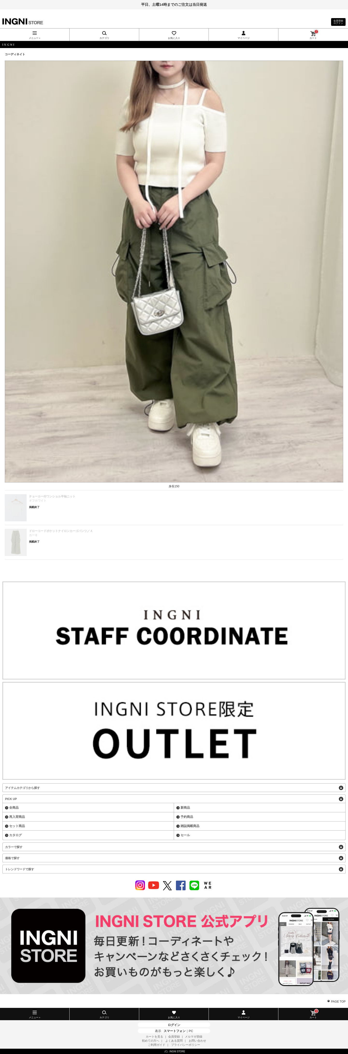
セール (185, 835)
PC (191, 1031)
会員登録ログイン (338, 21)
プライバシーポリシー (185, 1044)
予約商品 (187, 817)
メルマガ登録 (193, 1036)
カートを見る (154, 1036)
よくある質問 (174, 1040)
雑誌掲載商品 (190, 826)
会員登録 (174, 1036)
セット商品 (17, 826)
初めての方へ (150, 1040)
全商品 (14, 807)
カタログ (15, 835)
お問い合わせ (197, 1040)
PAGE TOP (338, 1001)
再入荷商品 (17, 817)
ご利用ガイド (156, 1044)
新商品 (185, 807)
